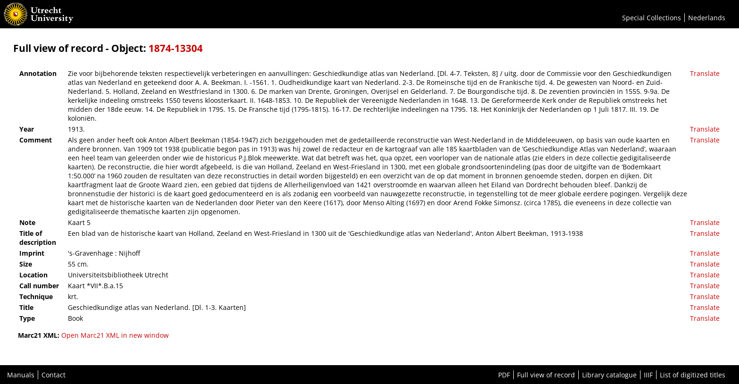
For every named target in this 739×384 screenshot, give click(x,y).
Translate (705, 73)
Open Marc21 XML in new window (115, 335)
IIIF (648, 374)
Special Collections (651, 17)
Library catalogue (609, 374)
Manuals (20, 374)
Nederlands (706, 17)
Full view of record (546, 374)
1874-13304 (175, 48)
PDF (504, 374)
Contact (53, 374)
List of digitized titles (692, 374)
